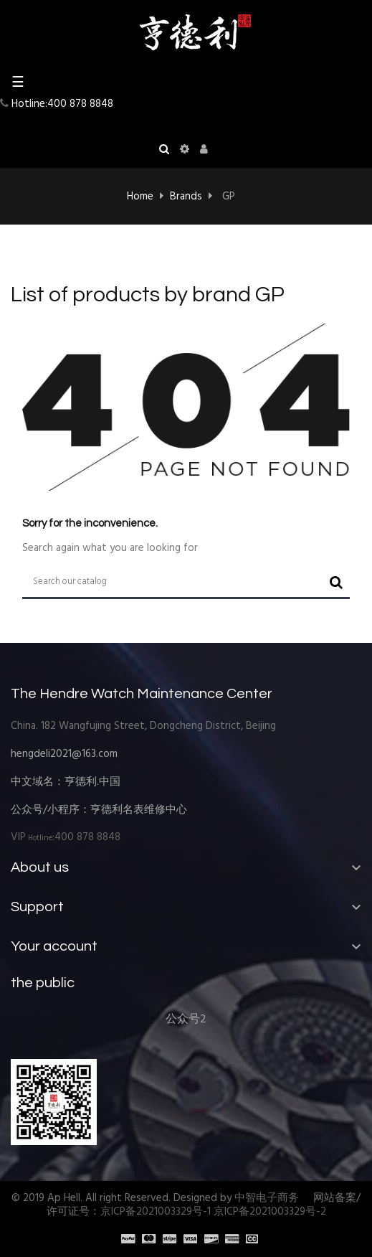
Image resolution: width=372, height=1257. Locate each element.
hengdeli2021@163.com (64, 754)
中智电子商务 (266, 1198)
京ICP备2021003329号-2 (270, 1211)
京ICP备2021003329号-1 (155, 1211)
